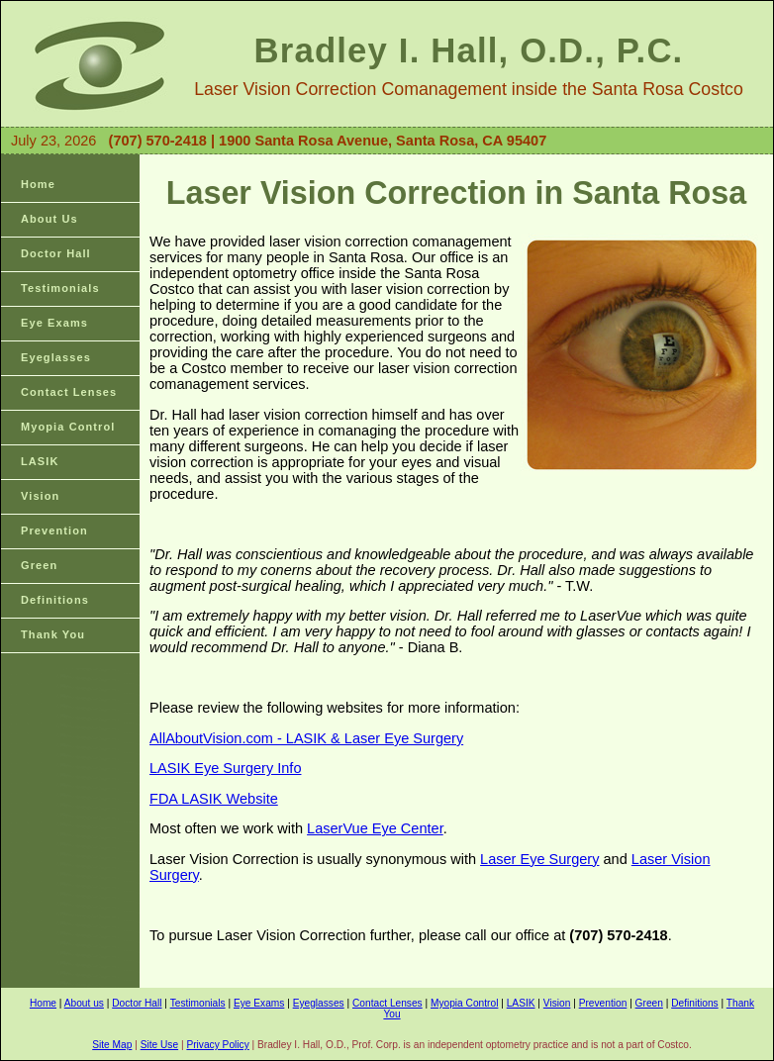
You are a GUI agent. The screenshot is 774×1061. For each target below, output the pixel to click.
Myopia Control (68, 427)
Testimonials (60, 288)
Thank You (53, 634)
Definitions (55, 600)
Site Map (112, 1044)
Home (38, 184)
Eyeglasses (56, 357)
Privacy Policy (217, 1044)
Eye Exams (54, 323)
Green (39, 565)
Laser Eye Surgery (539, 859)
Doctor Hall (56, 253)
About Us (49, 219)
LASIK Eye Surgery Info (225, 768)
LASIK (40, 461)
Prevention (54, 530)
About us (84, 1003)
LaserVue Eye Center (375, 828)
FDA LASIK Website (213, 799)
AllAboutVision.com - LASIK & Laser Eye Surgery (306, 738)
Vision (40, 496)
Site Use (159, 1044)
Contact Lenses (69, 392)
